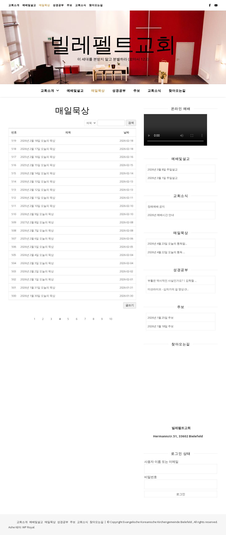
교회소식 (80, 5)
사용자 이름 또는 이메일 (161, 461)
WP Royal (28, 527)
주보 (69, 5)
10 (110, 319)
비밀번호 (150, 477)
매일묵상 (44, 5)
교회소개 (13, 5)
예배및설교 (29, 5)
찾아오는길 (96, 5)
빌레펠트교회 (113, 43)
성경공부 (58, 5)
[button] (14, 319)
